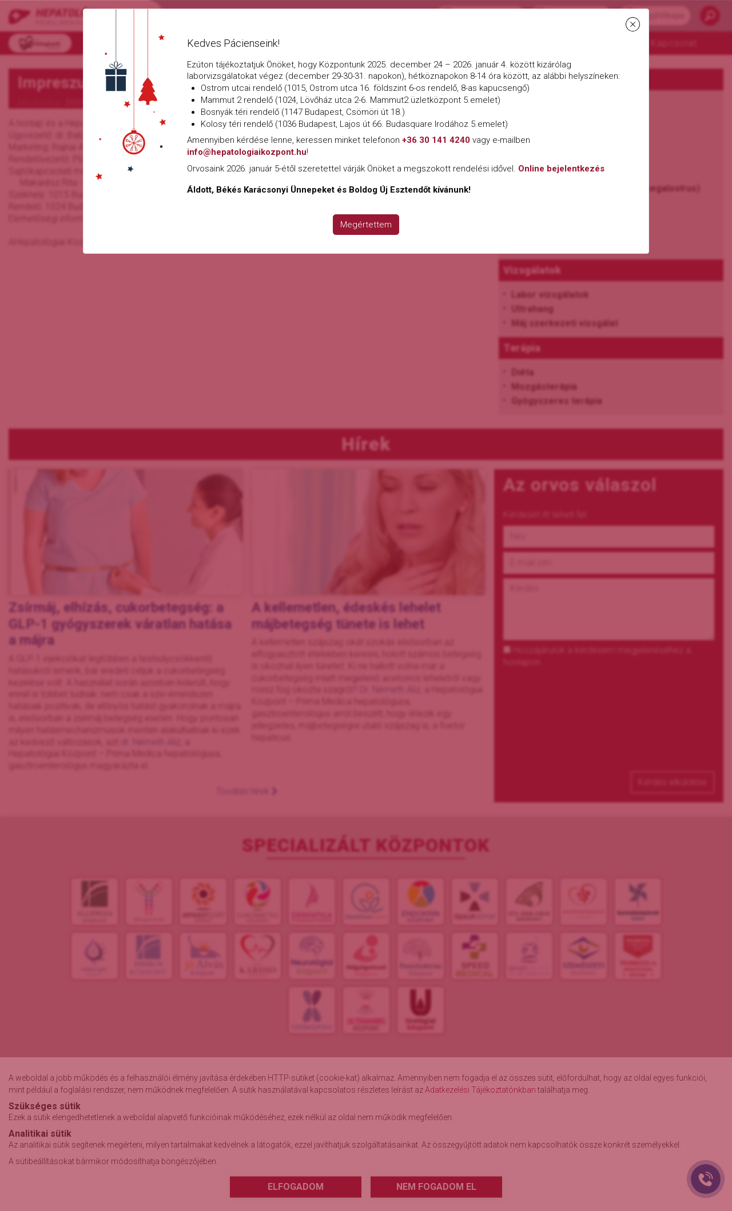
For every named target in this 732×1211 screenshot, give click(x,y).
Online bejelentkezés (561, 168)
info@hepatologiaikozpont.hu (247, 152)
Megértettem (366, 224)
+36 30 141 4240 (436, 140)
